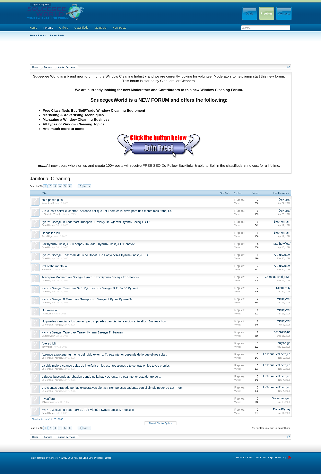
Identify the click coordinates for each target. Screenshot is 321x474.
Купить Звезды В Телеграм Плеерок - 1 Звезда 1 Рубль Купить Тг (87, 299)
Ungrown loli (50, 310)
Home (33, 27)
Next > (87, 186)
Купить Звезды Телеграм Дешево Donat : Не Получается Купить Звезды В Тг (95, 255)
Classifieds (81, 27)
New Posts (119, 27)
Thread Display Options (160, 423)
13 (79, 186)
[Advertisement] (104, 52)
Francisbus (47, 269)
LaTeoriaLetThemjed (52, 214)
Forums (48, 27)
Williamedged (48, 402)
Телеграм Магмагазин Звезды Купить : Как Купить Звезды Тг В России (90, 277)
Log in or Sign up (40, 4)
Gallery (63, 27)
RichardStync (281, 332)
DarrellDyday (48, 225)
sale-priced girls (52, 200)
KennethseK (48, 203)
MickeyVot (283, 299)
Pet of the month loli (55, 266)
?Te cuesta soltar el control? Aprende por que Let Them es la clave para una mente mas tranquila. (107, 211)
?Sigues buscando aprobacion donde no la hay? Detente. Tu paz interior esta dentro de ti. (101, 376)
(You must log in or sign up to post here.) (271, 428)
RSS (289, 457)
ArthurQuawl (282, 254)
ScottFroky (283, 287)
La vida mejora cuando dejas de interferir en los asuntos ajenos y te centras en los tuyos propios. (106, 365)
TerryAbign (47, 236)
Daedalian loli (51, 233)
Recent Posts (57, 35)
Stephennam (281, 221)
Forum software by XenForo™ (58, 458)
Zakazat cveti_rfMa (277, 276)
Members (100, 27)
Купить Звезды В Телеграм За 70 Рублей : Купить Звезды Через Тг (88, 409)
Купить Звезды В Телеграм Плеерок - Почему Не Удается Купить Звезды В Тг (95, 222)
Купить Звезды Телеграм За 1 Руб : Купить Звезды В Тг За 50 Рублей (90, 288)
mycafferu (48, 398)
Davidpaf (284, 199)
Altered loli (48, 343)
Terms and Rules (244, 457)
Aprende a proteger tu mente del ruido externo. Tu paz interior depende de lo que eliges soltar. (104, 354)
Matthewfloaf (281, 243)
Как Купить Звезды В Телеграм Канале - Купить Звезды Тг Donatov (88, 244)
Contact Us (260, 457)
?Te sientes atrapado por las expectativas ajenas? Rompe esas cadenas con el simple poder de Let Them (112, 387)
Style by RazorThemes (99, 458)
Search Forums (37, 35)
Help (270, 457)
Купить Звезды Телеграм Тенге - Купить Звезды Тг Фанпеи (82, 332)
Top (284, 457)
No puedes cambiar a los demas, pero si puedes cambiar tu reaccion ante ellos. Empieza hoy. (104, 321)
